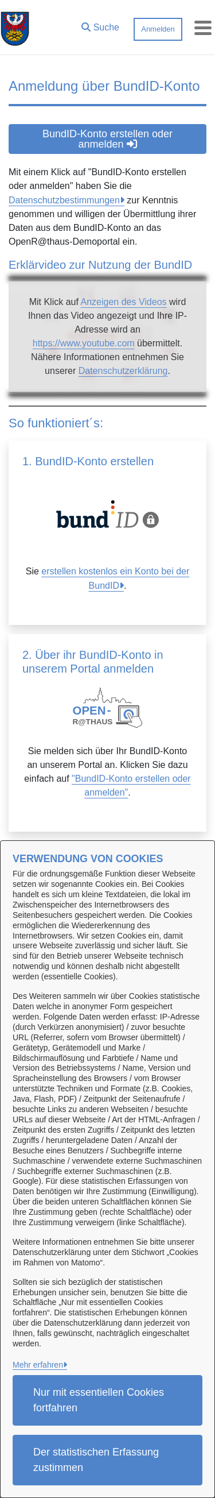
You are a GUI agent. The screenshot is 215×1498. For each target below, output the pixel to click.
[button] (100, 24)
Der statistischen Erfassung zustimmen (96, 1459)
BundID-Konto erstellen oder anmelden (107, 139)
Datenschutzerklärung (123, 371)
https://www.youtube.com (84, 343)
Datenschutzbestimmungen (64, 200)
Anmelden (158, 29)
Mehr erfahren (38, 1364)
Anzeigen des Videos (123, 302)
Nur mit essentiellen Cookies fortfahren (98, 1400)
